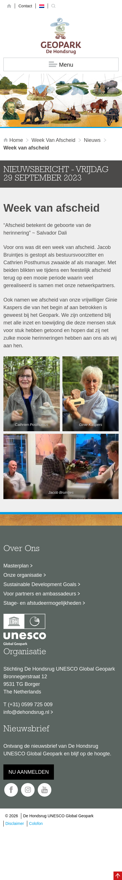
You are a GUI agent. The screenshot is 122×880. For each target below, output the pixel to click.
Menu (61, 64)
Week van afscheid (53, 140)
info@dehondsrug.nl (26, 712)
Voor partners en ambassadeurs (39, 594)
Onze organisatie (22, 575)
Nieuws (92, 140)
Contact (25, 6)
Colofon (36, 823)
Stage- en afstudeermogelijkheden (42, 603)
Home (13, 140)
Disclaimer (14, 823)
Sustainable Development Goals (39, 584)
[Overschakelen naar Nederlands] (41, 5)
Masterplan (16, 566)
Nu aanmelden (29, 772)
